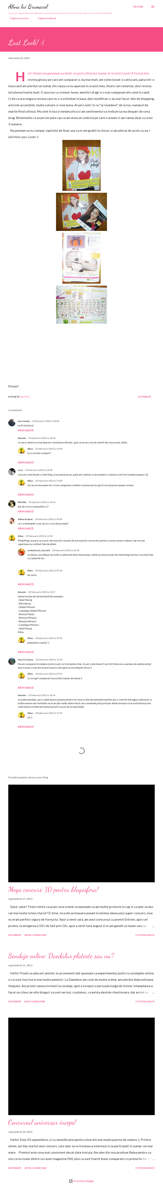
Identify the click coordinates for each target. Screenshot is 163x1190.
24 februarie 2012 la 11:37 (48, 713)
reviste (25, 396)
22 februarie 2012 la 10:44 (45, 421)
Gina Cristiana (25, 659)
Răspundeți (26, 430)
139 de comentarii (35, 1168)
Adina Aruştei (25, 519)
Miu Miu (22, 502)
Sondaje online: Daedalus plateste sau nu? (61, 956)
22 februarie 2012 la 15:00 (48, 448)
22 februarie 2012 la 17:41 (48, 659)
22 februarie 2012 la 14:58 (48, 519)
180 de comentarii (35, 935)
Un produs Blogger (81, 1181)
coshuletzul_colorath (38, 550)
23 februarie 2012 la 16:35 (41, 695)
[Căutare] (138, 7)
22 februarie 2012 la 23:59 (65, 550)
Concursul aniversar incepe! (42, 1122)
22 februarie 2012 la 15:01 (39, 536)
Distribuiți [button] (144, 396)
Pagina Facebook (45, 18)
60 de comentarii (34, 1001)
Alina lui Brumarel (28, 6)
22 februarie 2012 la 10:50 (41, 438)
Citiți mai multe (145, 935)
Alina (30, 448)
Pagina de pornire (17, 18)
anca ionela (24, 421)
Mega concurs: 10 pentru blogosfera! (53, 889)
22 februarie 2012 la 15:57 (41, 592)
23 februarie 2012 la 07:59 (48, 673)
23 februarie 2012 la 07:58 (48, 570)
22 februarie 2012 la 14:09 (38, 470)
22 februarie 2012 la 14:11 (42, 502)
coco (20, 470)
